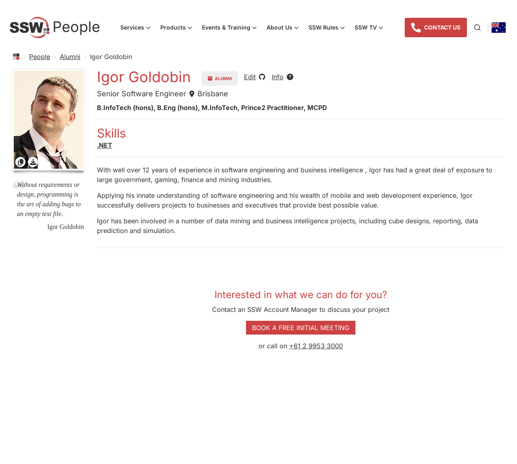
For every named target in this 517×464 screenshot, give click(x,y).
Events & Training (232, 28)
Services (138, 28)
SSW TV (371, 28)
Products (178, 28)
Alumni (70, 57)
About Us (285, 28)
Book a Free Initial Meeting (300, 328)
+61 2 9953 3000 (316, 346)
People (39, 57)
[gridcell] (48, 121)
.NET (104, 145)
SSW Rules (329, 28)
